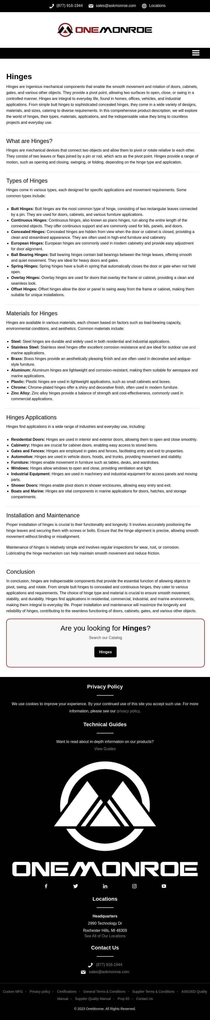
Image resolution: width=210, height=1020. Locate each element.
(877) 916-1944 (109, 965)
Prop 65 (123, 999)
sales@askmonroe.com (109, 972)
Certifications (67, 991)
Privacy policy (40, 991)
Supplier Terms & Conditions (153, 991)
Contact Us (144, 999)
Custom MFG (13, 991)
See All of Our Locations (105, 936)
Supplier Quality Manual (93, 999)
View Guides (105, 749)
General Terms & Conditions (104, 991)
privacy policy (128, 711)
